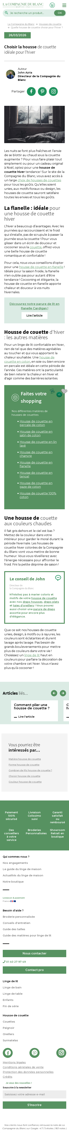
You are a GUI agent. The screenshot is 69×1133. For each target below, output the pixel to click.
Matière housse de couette (25, 759)
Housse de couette (16, 1015)
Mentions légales (14, 1062)
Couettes (9, 1021)
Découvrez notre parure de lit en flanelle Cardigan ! (34, 306)
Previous (54, 693)
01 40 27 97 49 (14, 961)
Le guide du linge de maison (22, 869)
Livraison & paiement (34, 900)
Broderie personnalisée (19, 916)
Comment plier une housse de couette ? (31, 706)
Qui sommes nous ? (16, 856)
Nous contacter (35, 953)
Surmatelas (10, 1040)
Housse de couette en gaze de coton (36, 485)
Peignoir (8, 1028)
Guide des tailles (14, 929)
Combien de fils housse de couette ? (30, 770)
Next (63, 693)
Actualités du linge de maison (23, 875)
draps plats (51, 602)
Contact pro (34, 970)
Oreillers (8, 1034)
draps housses (33, 602)
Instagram (53, 91)
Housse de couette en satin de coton (36, 433)
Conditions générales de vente (23, 1067)
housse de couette (44, 598)
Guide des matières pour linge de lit (27, 935)
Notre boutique (13, 881)
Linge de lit (10, 981)
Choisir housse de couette (24, 776)
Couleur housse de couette (25, 781)
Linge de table (12, 993)
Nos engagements (15, 863)
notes (60, 1128)
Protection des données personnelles (28, 1072)
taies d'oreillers (23, 605)
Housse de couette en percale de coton (36, 423)
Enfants (8, 1000)
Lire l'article (26, 716)
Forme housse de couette (24, 764)
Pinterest (42, 91)
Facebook (31, 91)
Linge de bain (12, 987)
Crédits (7, 1076)
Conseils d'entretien (16, 923)
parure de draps (44, 609)
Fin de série (11, 1006)
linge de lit (32, 655)
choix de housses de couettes (39, 180)
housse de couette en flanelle (41, 267)
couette (36, 247)
